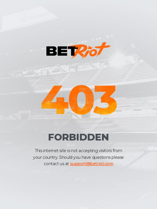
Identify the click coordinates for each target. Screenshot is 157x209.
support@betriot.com (91, 163)
